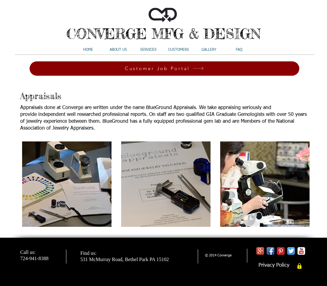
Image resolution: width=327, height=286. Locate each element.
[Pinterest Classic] (281, 251)
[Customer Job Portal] (164, 68)
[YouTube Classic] (301, 251)
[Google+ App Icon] (260, 251)
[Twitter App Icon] (291, 251)
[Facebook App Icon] (270, 251)
